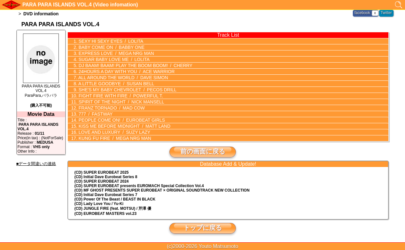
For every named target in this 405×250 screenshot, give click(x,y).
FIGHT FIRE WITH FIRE (120, 95)
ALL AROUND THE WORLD (122, 77)
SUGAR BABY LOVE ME (113, 59)
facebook (362, 13)
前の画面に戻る (202, 151)
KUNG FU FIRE (114, 138)
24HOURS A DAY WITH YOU (126, 71)
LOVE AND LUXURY (113, 132)
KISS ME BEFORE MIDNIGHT (123, 126)
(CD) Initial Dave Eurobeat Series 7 (105, 195)
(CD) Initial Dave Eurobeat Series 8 (105, 177)
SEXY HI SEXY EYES (110, 41)
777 (95, 114)
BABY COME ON (110, 47)
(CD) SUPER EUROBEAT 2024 (101, 181)
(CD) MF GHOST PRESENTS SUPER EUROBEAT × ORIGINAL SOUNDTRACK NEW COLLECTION (162, 190)
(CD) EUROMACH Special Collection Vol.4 (139, 186)
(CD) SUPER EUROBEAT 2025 (101, 172)
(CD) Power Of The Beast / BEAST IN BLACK (114, 199)
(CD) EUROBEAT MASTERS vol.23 (105, 213)
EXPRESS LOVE (115, 53)
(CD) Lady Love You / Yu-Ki (98, 203)
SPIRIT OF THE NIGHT (120, 101)
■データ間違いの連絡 (36, 163)
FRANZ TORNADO (111, 107)
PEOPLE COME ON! (121, 120)
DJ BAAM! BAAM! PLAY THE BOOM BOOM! (134, 65)
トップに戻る (202, 227)
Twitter (386, 13)
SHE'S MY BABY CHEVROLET (126, 89)
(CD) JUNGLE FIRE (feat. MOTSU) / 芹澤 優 (112, 208)
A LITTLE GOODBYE (115, 83)
